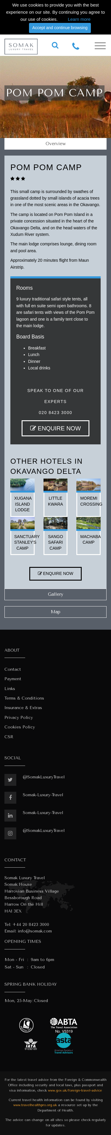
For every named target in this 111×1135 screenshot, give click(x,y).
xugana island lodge (23, 504)
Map (55, 611)
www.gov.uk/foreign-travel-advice (75, 1090)
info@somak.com (35, 931)
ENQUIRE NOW (55, 428)
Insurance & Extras (23, 707)
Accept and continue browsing (60, 27)
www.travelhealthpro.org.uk (35, 1105)
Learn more (79, 19)
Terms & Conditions (24, 698)
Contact (12, 669)
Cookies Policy (19, 727)
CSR (8, 736)
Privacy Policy (18, 717)
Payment (12, 678)
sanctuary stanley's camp (27, 542)
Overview (56, 143)
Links (9, 688)
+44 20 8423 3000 (30, 924)
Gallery (55, 594)
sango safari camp (55, 542)
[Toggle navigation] (100, 46)
